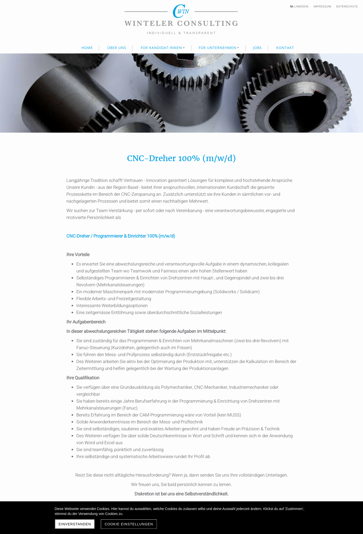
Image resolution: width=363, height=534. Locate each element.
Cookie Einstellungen (129, 524)
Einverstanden (75, 524)
